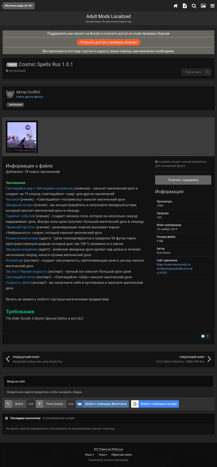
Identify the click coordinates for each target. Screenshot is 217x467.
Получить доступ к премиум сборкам (108, 42)
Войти (19, 404)
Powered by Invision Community (108, 460)
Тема (102, 454)
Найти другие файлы (29, 96)
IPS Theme (100, 449)
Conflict (33, 92)
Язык (89, 454)
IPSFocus (117, 449)
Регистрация (54, 404)
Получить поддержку (183, 180)
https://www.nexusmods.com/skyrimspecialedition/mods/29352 (174, 269)
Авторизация (17, 70)
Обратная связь (121, 454)
